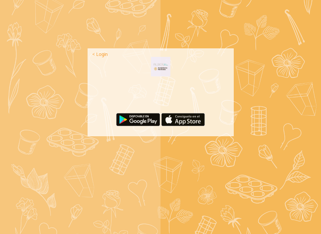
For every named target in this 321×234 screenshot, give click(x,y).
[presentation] (160, 97)
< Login (100, 54)
